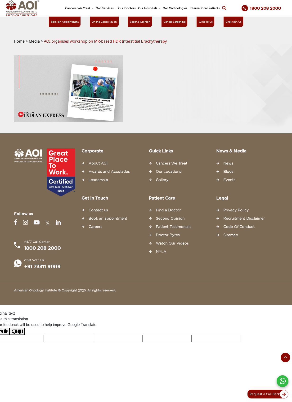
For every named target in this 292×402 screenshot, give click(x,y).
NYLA (161, 252)
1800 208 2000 (42, 248)
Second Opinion (140, 21)
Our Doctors (127, 8)
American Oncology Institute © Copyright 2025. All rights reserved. (65, 290)
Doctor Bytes (168, 235)
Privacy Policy (236, 210)
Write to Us (205, 21)
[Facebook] (16, 222)
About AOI (98, 163)
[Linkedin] (58, 222)
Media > (36, 41)
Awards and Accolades (109, 172)
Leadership (98, 180)
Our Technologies (175, 8)
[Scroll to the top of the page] (285, 357)
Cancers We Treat (78, 8)
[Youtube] (37, 222)
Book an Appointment (65, 21)
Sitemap (230, 235)
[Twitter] (48, 222)
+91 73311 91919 (42, 266)
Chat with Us (233, 21)
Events (229, 180)
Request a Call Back (267, 394)
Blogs (228, 172)
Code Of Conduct (239, 227)
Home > (21, 41)
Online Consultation (104, 21)
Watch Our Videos (172, 243)
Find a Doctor (168, 210)
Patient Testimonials (173, 227)
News (228, 163)
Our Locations (168, 172)
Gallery (162, 180)
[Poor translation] (17, 331)
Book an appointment (108, 218)
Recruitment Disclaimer (244, 218)
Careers (95, 227)
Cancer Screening (174, 21)
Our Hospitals (148, 8)
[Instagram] (26, 222)
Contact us (98, 210)
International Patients (205, 8)
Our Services (105, 8)
